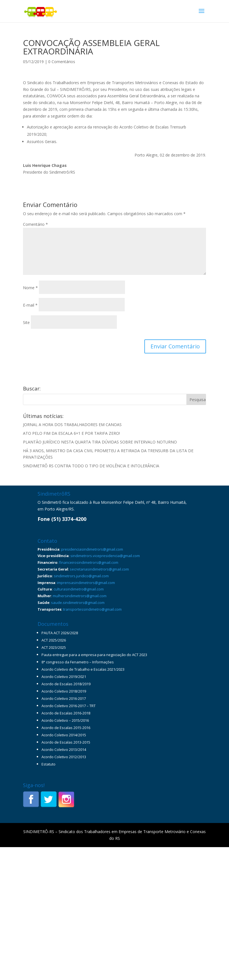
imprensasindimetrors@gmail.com (86, 582)
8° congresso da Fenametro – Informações (77, 662)
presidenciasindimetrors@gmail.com (92, 549)
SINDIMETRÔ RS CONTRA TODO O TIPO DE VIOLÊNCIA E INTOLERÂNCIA (91, 465)
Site (26, 322)
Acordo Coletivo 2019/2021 (63, 676)
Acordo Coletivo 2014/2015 (63, 734)
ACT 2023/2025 (53, 647)
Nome (30, 287)
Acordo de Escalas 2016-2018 (65, 713)
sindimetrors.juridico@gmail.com (81, 575)
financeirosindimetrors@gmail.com (88, 562)
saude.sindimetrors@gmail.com (78, 602)
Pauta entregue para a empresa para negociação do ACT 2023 (94, 654)
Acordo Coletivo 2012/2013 (63, 756)
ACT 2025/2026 (53, 640)
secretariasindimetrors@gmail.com (99, 569)
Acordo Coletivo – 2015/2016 (65, 720)
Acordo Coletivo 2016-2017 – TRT (68, 705)
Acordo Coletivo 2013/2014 (63, 749)
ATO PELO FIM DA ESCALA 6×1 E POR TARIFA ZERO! (71, 433)
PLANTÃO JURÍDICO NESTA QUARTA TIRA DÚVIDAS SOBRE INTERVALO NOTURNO (100, 442)
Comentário (35, 224)
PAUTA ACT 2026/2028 (59, 632)
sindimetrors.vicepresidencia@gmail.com (105, 555)
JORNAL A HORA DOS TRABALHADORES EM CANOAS (72, 424)
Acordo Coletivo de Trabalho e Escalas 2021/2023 (82, 669)
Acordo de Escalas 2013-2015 (65, 742)
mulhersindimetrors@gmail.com (80, 595)
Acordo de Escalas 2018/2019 (66, 683)
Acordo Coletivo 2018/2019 (63, 691)
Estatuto (48, 764)
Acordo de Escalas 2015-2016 (65, 727)
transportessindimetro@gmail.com (92, 609)
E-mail (30, 305)
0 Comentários (61, 61)
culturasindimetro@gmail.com (79, 589)
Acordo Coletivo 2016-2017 (63, 698)
